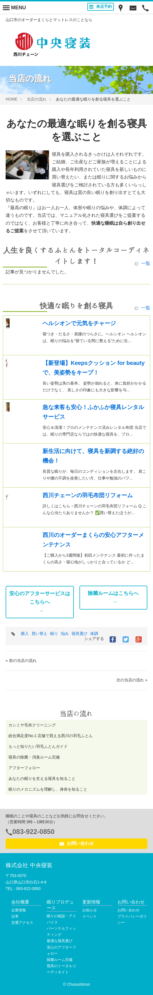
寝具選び (79, 633)
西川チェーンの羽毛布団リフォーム (88, 495)
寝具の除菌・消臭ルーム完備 (34, 757)
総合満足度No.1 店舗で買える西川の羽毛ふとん (50, 735)
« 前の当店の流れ (21, 660)
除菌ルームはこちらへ (113, 593)
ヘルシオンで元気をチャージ (79, 323)
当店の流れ (36, 99)
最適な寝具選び (59, 941)
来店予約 (100, 6)
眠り (54, 633)
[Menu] (14, 7)
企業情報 (18, 910)
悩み (65, 633)
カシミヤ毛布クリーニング (32, 725)
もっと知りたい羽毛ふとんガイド (38, 746)
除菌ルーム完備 (59, 960)
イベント (89, 916)
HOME (11, 99)
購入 (25, 633)
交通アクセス (22, 922)
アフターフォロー (24, 768)
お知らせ (89, 910)
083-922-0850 (33, 831)
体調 (94, 633)
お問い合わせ (76, 843)
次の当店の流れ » (131, 680)
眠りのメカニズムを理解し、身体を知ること (47, 789)
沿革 (15, 916)
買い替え (39, 633)
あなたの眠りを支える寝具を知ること (42, 778)
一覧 (142, 263)
